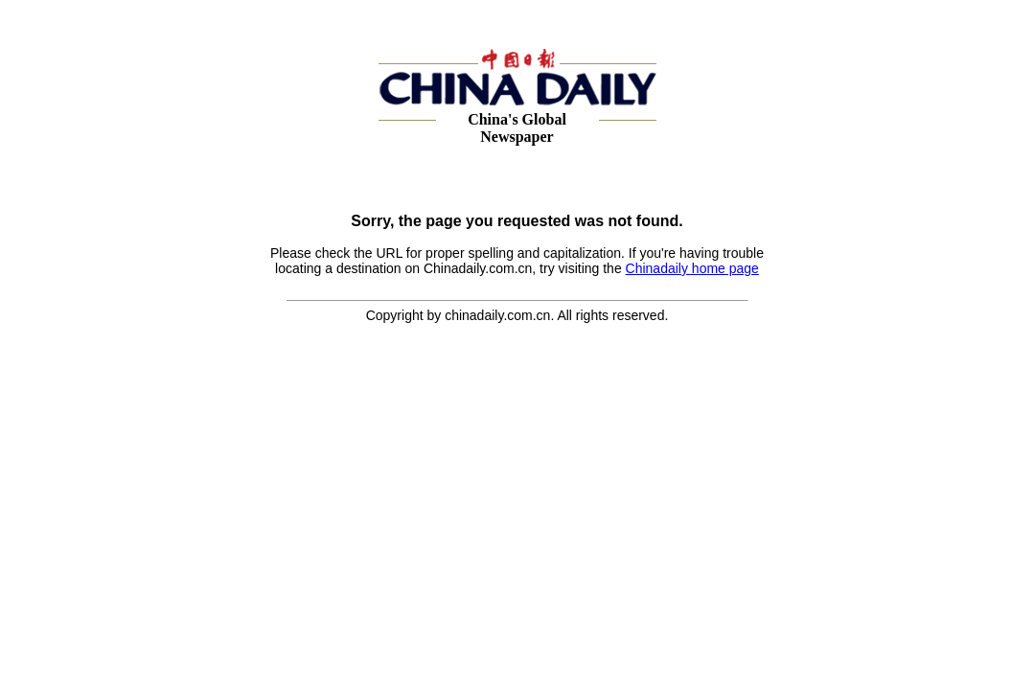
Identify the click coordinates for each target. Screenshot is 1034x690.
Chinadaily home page (692, 268)
